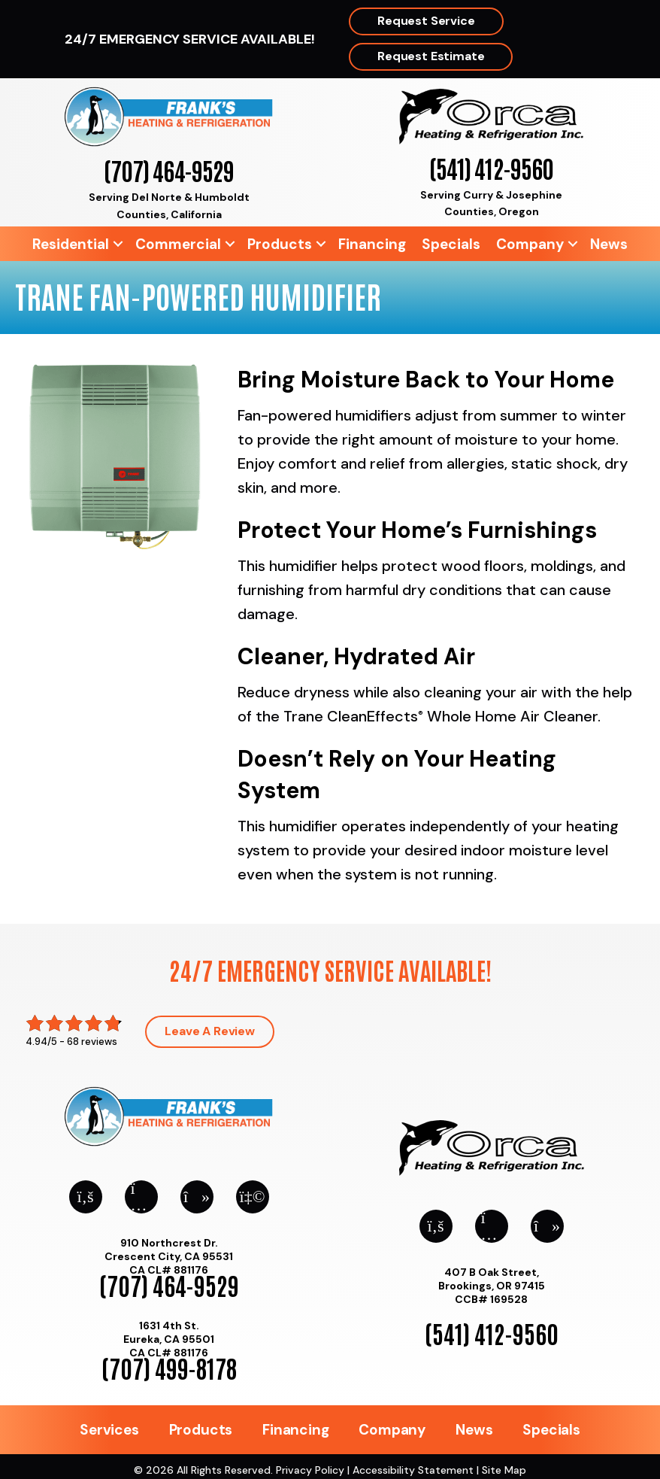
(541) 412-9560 (491, 167)
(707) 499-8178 (169, 1367)
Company (530, 244)
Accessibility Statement (413, 1470)
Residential (70, 244)
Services (109, 1429)
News (609, 244)
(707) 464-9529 (169, 169)
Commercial (178, 244)
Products (279, 244)
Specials (451, 244)
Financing (372, 244)
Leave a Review (210, 1031)
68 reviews (92, 1041)
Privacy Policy (310, 1470)
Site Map (504, 1470)
